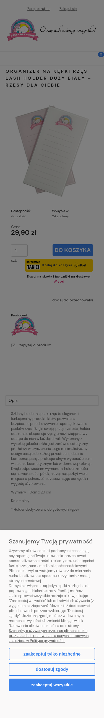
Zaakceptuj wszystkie (52, 684)
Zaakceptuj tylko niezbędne (52, 654)
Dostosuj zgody (52, 669)
